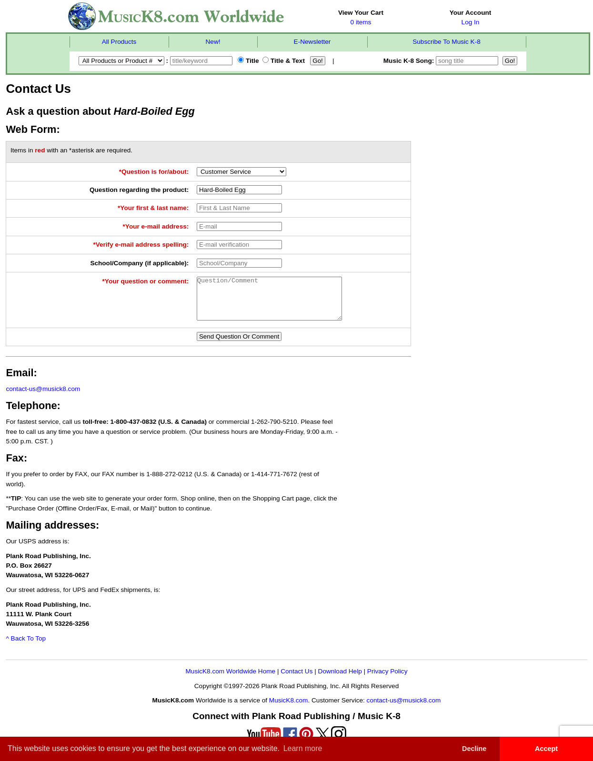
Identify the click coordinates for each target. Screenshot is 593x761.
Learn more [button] (302, 748)
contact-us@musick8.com (43, 397)
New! (213, 41)
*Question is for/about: (154, 171)
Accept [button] (546, 748)
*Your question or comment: (145, 281)
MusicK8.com (288, 708)
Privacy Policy (387, 679)
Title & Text (283, 60)
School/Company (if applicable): (139, 263)
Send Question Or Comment (239, 345)
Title (248, 60)
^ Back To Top (26, 647)
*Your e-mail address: (156, 226)
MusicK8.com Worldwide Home (231, 679)
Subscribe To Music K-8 (446, 41)
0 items (361, 22)
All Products (119, 41)
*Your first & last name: (153, 207)
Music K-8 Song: (442, 60)
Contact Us (296, 679)
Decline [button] (474, 748)
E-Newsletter (312, 41)
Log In (471, 22)
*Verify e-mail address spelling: (141, 244)
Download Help (340, 679)
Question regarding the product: (139, 189)
